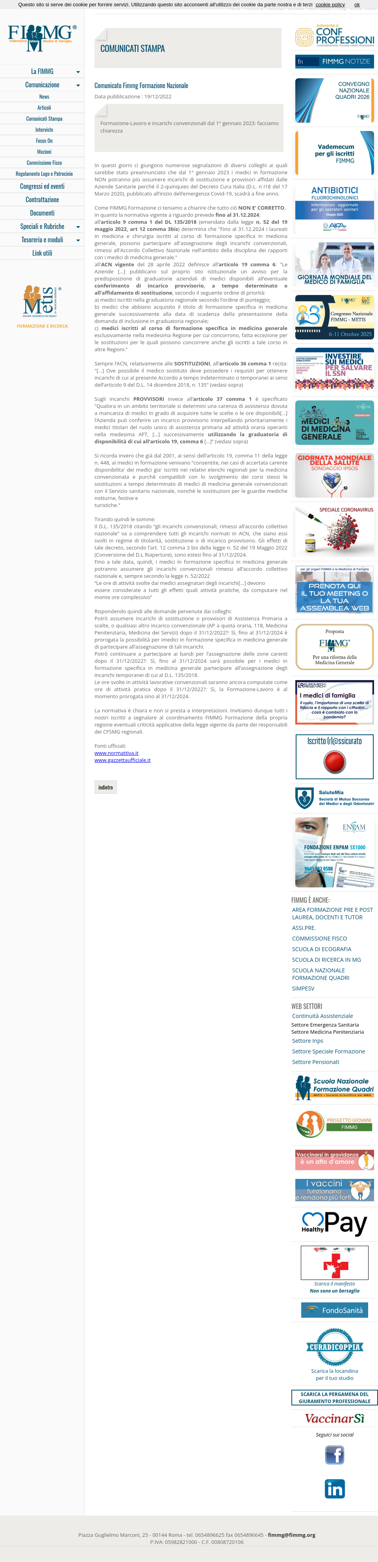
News (44, 96)
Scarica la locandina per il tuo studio (334, 1374)
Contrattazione (42, 199)
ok (357, 4)
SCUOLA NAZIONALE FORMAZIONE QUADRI (321, 973)
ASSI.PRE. (304, 927)
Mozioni (44, 151)
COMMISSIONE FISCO (319, 938)
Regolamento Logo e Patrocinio (44, 173)
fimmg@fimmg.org (291, 1534)
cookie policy (330, 4)
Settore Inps (307, 1040)
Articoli (44, 107)
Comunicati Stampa (44, 118)
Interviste (44, 129)
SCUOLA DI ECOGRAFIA (321, 949)
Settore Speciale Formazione (328, 1051)
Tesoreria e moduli (40, 240)
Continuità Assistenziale (322, 1016)
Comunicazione (40, 85)
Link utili (42, 253)
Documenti (42, 213)
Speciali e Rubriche (40, 226)
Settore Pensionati (315, 1062)
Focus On (44, 140)
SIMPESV (303, 988)
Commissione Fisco (44, 162)
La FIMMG (40, 71)
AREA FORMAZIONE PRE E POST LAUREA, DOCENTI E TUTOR (332, 913)
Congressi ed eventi (42, 186)
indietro (105, 787)
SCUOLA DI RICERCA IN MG (326, 959)
